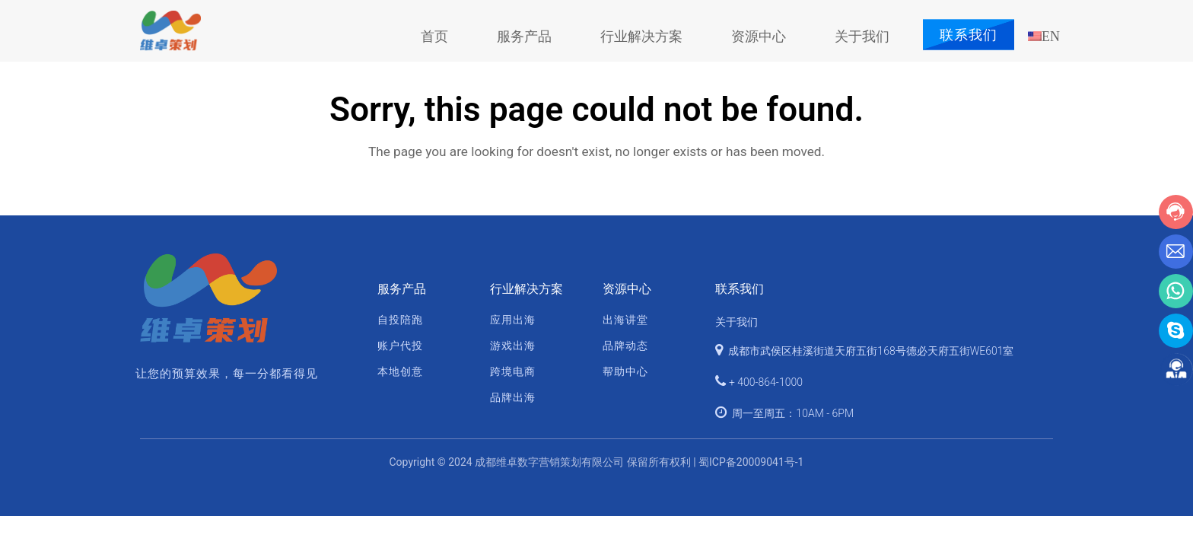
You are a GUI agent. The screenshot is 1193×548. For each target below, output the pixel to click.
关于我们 (736, 322)
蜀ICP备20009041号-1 (750, 462)
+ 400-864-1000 (766, 382)
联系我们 (968, 35)
